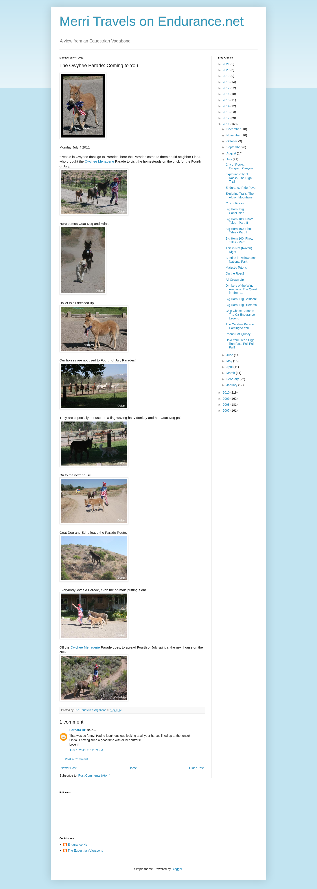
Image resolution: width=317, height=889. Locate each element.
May (229, 361)
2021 (226, 64)
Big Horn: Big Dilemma (241, 305)
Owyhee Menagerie (99, 161)
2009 (226, 398)
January (232, 385)
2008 (226, 404)
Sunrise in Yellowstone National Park (241, 259)
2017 (226, 88)
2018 (226, 82)
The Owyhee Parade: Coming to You (240, 326)
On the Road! (235, 273)
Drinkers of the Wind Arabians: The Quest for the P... (241, 289)
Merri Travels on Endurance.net (151, 21)
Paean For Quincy (238, 334)
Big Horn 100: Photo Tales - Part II (239, 230)
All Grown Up (235, 279)
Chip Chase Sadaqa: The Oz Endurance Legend (240, 314)
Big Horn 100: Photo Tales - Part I (239, 240)
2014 (226, 106)
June (230, 355)
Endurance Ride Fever (241, 187)
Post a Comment (76, 759)
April (229, 367)
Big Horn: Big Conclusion (235, 211)
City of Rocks (235, 203)
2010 (226, 392)
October (232, 141)
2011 (226, 124)
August (231, 153)
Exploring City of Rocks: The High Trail (239, 177)
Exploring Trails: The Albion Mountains (240, 195)
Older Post (196, 768)
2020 (226, 70)
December (233, 129)
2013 (226, 112)
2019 (226, 76)
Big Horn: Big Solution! (241, 299)
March (231, 373)
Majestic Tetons (236, 267)
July (229, 159)
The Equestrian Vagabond (85, 850)
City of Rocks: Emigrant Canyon (239, 166)
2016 (226, 94)
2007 (226, 410)
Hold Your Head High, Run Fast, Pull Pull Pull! (240, 343)
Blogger (177, 869)
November (233, 135)
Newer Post (68, 768)
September (234, 147)
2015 (226, 100)
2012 (226, 118)
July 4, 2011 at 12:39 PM (86, 750)
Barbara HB (77, 730)
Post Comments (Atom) (94, 775)
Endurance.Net (78, 844)
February (233, 379)
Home (133, 768)
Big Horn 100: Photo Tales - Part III (239, 221)
